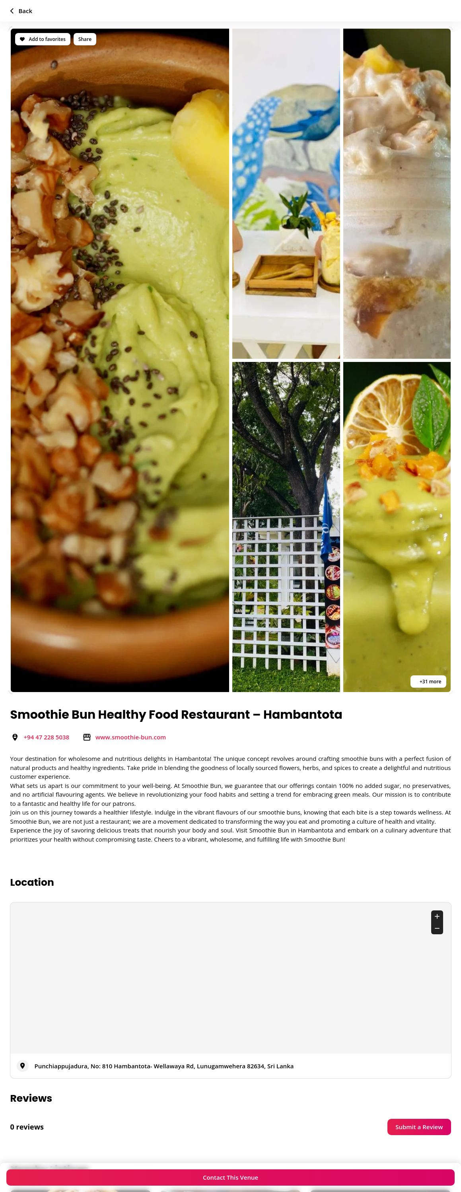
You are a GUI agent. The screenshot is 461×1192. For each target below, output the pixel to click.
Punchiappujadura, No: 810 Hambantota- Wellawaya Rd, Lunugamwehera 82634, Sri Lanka (164, 1066)
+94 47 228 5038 (47, 737)
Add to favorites (43, 39)
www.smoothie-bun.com (130, 737)
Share (84, 39)
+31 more (430, 681)
